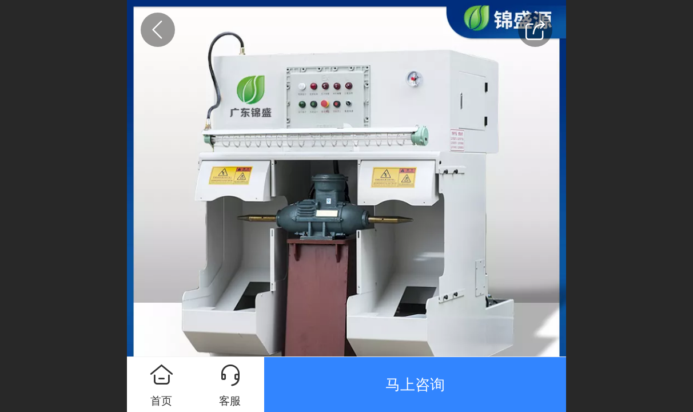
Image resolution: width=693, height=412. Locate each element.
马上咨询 (415, 384)
